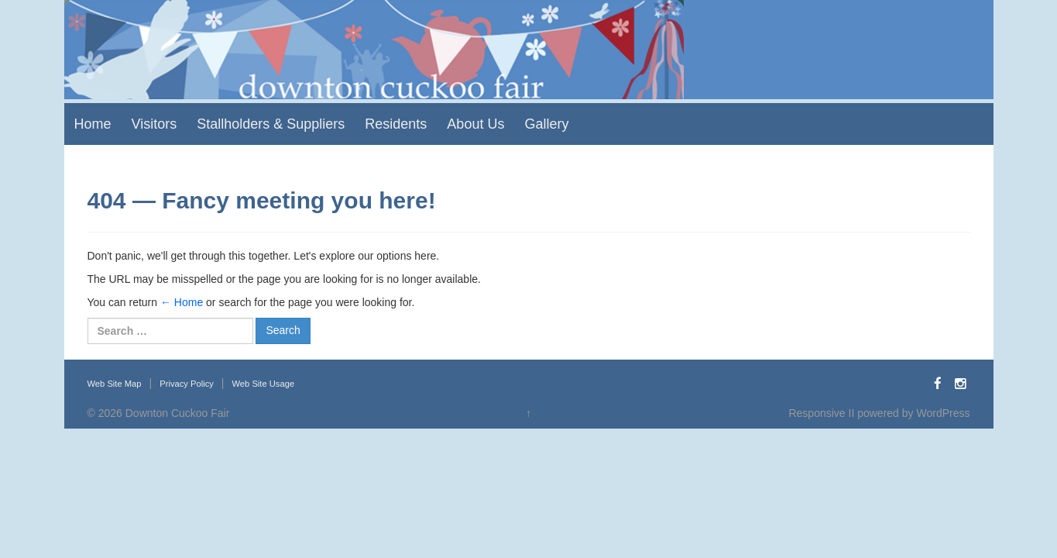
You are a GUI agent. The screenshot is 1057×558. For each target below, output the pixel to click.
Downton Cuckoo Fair (177, 413)
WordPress (942, 413)
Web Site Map (115, 383)
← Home (181, 302)
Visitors (154, 124)
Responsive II (821, 413)
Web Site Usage (263, 383)
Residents (396, 124)
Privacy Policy (187, 383)
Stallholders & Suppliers (271, 124)
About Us (475, 124)
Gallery (546, 124)
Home (93, 124)
